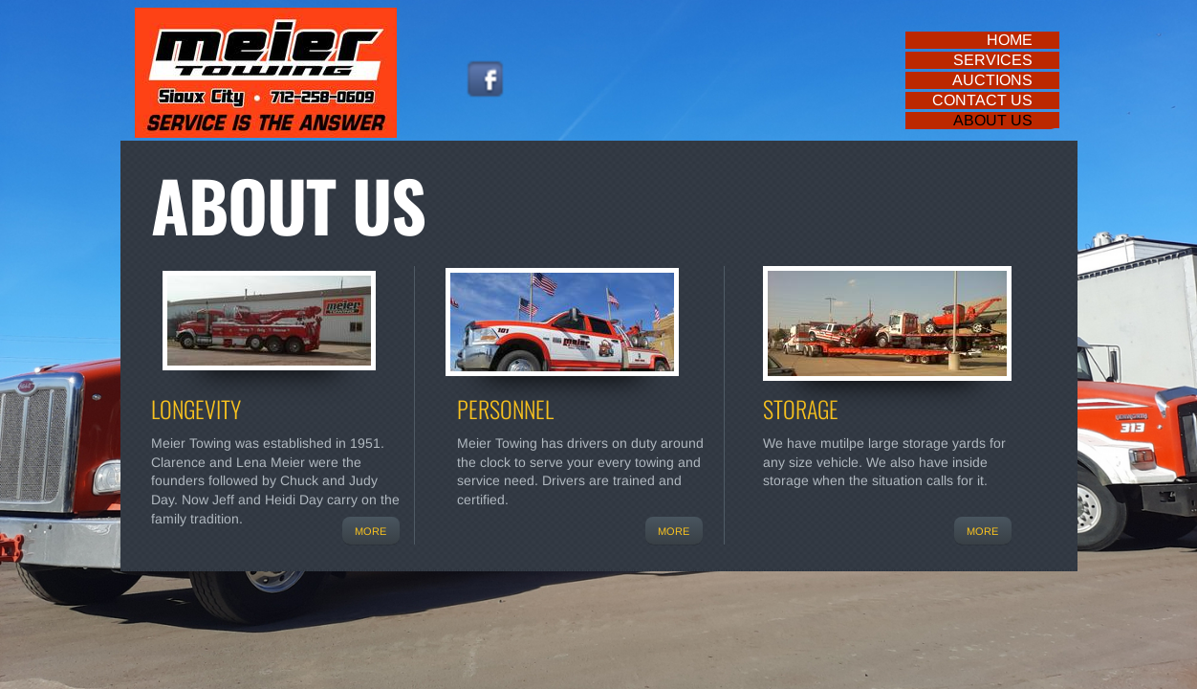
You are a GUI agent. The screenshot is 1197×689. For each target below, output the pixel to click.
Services (993, 60)
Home (1010, 40)
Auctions (992, 80)
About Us (993, 120)
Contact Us (982, 100)
